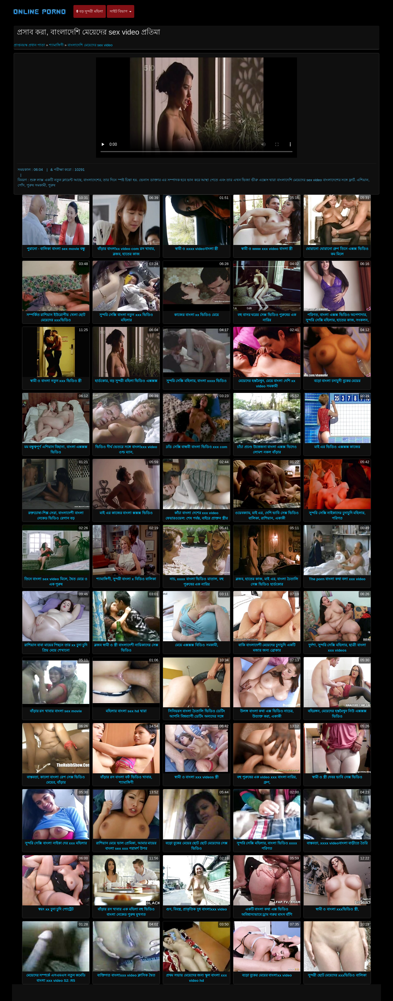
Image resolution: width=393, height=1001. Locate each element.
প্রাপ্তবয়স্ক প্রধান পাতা (30, 45)
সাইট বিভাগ (120, 11)
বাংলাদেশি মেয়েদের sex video (90, 45)
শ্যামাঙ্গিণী (56, 45)
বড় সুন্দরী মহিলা (89, 11)
